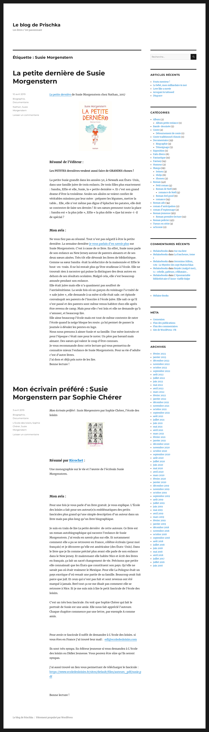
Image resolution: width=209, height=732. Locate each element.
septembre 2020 (161, 454)
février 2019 (159, 520)
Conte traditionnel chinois (167, 136)
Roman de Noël (164, 189)
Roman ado (159, 202)
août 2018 (158, 541)
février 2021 (159, 437)
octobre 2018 (160, 534)
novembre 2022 (161, 364)
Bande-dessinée (161, 126)
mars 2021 (158, 433)
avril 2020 (158, 471)
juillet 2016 (159, 562)
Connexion (159, 319)
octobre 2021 (160, 409)
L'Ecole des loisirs (22, 422)
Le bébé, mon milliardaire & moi (170, 85)
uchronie (158, 227)
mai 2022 (158, 385)
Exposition (158, 150)
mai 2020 (158, 468)
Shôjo (159, 175)
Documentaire (21, 102)
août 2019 (158, 499)
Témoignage (162, 147)
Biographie (19, 98)
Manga (156, 168)
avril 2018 (158, 555)
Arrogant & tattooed (163, 92)
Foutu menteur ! (161, 81)
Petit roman (162, 185)
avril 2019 (158, 513)
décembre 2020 (161, 444)
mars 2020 (158, 475)
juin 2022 (158, 381)
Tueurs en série (161, 223)
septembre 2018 (161, 537)
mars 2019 (158, 517)
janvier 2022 (159, 399)
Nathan (17, 107)
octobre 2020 (160, 451)
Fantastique (159, 157)
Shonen (160, 178)
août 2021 (158, 416)
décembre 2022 (161, 360)
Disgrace (157, 95)
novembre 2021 (161, 405)
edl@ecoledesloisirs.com (121, 639)
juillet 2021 (158, 419)
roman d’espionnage (164, 209)
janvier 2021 (159, 440)
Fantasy (157, 161)
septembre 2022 (161, 371)
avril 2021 (158, 430)
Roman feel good (165, 196)
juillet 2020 (159, 461)
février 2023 (159, 353)
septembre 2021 (161, 412)
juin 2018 (158, 548)
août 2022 (158, 374)
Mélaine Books (161, 295)
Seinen (159, 171)
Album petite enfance (167, 123)
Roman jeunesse (161, 213)
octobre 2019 (160, 492)
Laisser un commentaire (26, 115)
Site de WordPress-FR (164, 330)
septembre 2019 (161, 496)
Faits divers (159, 154)
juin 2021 (158, 423)
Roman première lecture (168, 216)
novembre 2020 (161, 447)
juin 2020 (158, 465)
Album (156, 119)
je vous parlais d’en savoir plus (109, 243)
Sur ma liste (180, 251)
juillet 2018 (158, 544)
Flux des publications (164, 323)
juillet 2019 (159, 503)
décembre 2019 (161, 485)
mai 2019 (158, 510)
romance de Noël (167, 192)
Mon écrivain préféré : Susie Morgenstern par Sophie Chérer (67, 393)
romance (160, 199)
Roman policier (161, 220)
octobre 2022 (160, 367)
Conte (156, 130)
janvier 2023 (159, 357)
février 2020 (159, 478)
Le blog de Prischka (36, 25)
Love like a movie (162, 88)
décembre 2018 (161, 527)
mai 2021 (158, 426)
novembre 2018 (161, 531)
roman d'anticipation (164, 206)
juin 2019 (158, 506)
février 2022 (159, 395)
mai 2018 (158, 551)
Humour (157, 164)
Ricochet (76, 460)
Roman (157, 182)
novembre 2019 (161, 489)
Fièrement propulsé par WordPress (54, 717)
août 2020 (158, 458)
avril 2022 (158, 388)
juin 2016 (158, 565)
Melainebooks (160, 251)
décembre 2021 (161, 402)
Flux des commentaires (165, 326)
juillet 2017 (158, 558)
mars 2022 (158, 392)
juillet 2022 (159, 378)
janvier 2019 (159, 524)
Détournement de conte (168, 133)
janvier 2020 (159, 482)
